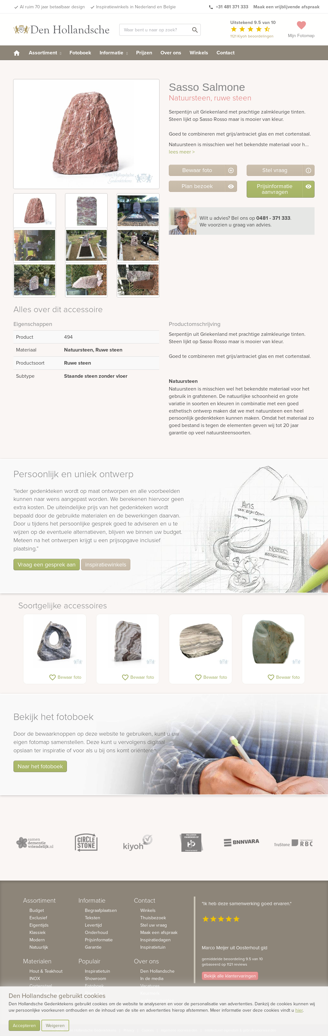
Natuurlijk (38, 947)
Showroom (95, 978)
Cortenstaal (40, 986)
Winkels (199, 52)
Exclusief (38, 917)
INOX (34, 978)
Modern (37, 940)
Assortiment (45, 52)
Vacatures (150, 986)
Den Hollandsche (157, 971)
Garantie (93, 947)
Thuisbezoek (153, 917)
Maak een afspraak (158, 932)
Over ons (170, 52)
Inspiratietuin (97, 971)
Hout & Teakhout (45, 971)
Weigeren (55, 1025)
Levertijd (93, 925)
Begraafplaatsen (101, 910)
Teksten (92, 917)
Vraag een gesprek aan (47, 564)
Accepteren (24, 1025)
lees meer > (182, 151)
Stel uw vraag (153, 925)
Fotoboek (80, 52)
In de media (151, 978)
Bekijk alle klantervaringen (230, 976)
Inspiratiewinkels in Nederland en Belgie (136, 7)
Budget (36, 910)
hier (299, 1010)
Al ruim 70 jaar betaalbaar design (52, 7)
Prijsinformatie (99, 940)
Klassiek (37, 932)
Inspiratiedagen (155, 940)
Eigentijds (39, 925)
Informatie (113, 52)
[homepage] (17, 52)
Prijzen (144, 52)
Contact (225, 52)
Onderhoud (96, 932)
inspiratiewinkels (105, 564)
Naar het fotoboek (40, 766)
